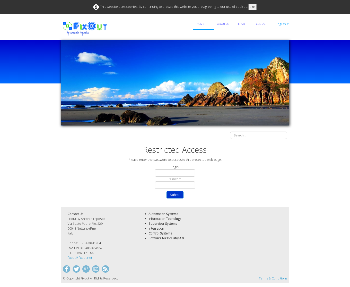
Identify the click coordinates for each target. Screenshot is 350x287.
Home (200, 24)
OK (252, 7)
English (282, 24)
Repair (241, 24)
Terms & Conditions (273, 278)
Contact (261, 24)
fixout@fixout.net (80, 257)
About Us (223, 24)
